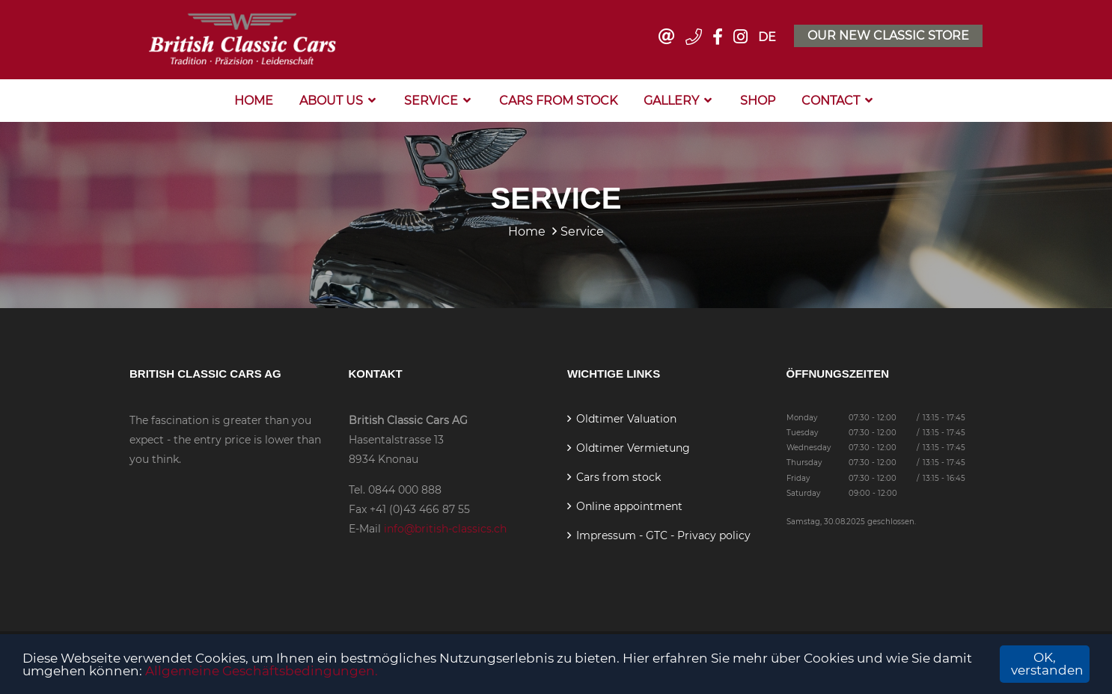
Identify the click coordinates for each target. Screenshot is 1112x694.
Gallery (671, 100)
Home (253, 100)
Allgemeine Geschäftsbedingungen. (261, 670)
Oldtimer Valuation (626, 419)
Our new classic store (888, 35)
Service (431, 100)
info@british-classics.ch (445, 528)
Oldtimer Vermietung (633, 448)
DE (767, 37)
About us (331, 100)
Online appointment (629, 506)
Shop (757, 100)
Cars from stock (558, 100)
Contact (830, 100)
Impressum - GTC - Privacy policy (663, 535)
